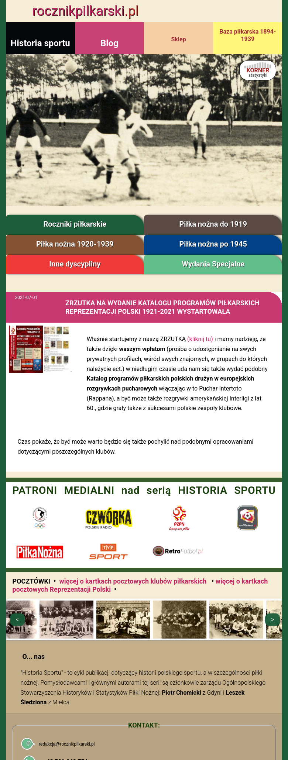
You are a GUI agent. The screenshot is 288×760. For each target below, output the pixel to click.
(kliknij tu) (200, 339)
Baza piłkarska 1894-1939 (247, 35)
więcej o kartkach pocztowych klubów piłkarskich (133, 581)
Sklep (178, 39)
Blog (109, 43)
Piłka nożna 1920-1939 (75, 244)
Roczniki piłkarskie (74, 224)
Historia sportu (40, 43)
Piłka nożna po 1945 (213, 244)
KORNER (258, 72)
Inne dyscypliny (74, 263)
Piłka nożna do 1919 (213, 224)
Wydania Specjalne (213, 263)
